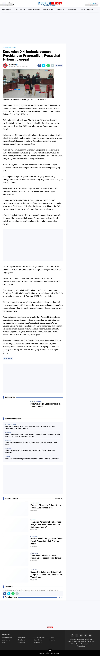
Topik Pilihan (8, 358)
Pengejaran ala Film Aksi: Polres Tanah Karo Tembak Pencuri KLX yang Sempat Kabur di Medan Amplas (30, 427)
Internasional (72, 10)
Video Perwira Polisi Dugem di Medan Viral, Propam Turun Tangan (46, 556)
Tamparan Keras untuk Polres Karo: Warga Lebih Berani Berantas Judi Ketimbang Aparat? (46, 524)
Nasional (35, 536)
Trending (94, 3)
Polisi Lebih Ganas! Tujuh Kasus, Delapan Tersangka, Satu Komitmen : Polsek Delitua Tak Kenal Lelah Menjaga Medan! (32, 435)
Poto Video (60, 10)
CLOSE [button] (6, 5)
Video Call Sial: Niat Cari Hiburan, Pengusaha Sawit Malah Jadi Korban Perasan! (30, 452)
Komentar (59, 65)
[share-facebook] (39, 65)
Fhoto (34, 519)
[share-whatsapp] (48, 65)
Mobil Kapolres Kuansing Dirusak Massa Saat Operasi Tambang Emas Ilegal (32, 459)
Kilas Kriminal (20, 10)
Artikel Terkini (48, 10)
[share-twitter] (43, 65)
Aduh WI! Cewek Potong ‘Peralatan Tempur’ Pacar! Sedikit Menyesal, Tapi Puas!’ (31, 444)
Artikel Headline (34, 10)
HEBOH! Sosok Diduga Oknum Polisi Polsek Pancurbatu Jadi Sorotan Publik (46, 541)
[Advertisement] (50, 28)
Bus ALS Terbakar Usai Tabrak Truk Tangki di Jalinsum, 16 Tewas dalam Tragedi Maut (46, 574)
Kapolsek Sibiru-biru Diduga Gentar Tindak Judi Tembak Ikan (45, 506)
